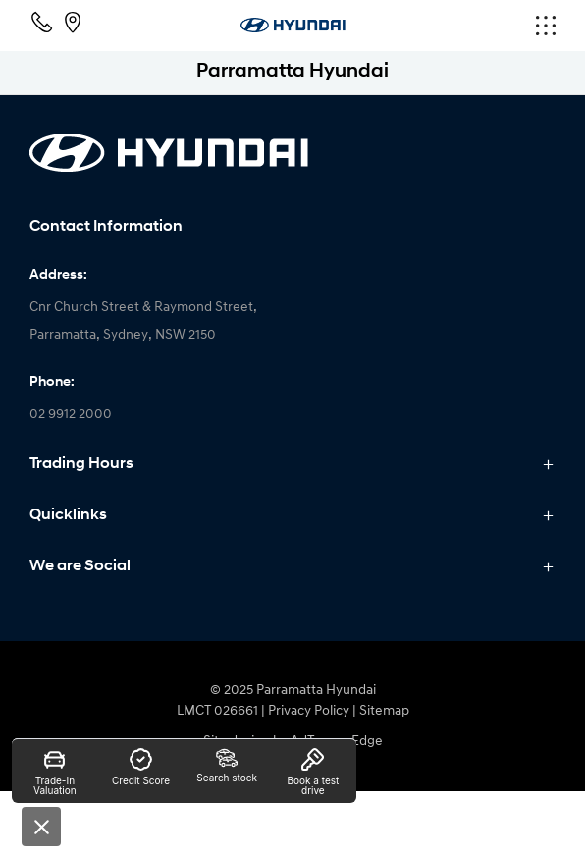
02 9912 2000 (70, 414)
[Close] (41, 826)
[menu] (468, 25)
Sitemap (384, 711)
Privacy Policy (308, 711)
